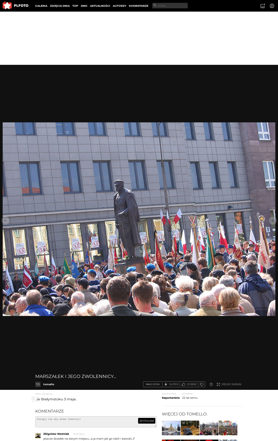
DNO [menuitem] (84, 5)
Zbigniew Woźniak (56, 435)
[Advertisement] (139, 38)
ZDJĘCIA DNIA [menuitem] (60, 5)
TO (38, 384)
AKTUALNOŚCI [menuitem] (100, 5)
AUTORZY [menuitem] (119, 5)
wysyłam (147, 421)
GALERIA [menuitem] (41, 5)
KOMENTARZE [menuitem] (138, 5)
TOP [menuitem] (75, 5)
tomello (48, 384)
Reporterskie (171, 397)
